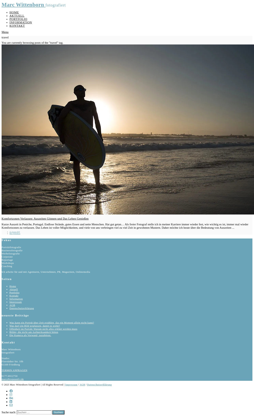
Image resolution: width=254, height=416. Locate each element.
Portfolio (18, 19)
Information (20, 22)
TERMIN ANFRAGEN (14, 370)
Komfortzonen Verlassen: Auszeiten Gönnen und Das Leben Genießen (45, 218)
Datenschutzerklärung (21, 308)
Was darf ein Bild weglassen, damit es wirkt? (34, 325)
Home (14, 12)
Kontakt (17, 25)
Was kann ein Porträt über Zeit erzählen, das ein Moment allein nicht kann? (51, 322)
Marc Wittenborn (24, 5)
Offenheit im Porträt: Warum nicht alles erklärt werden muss (43, 328)
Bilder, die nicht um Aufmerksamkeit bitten (33, 332)
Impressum (15, 301)
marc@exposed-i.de (13, 379)
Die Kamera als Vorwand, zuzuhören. (30, 335)
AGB (12, 305)
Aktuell (16, 15)
